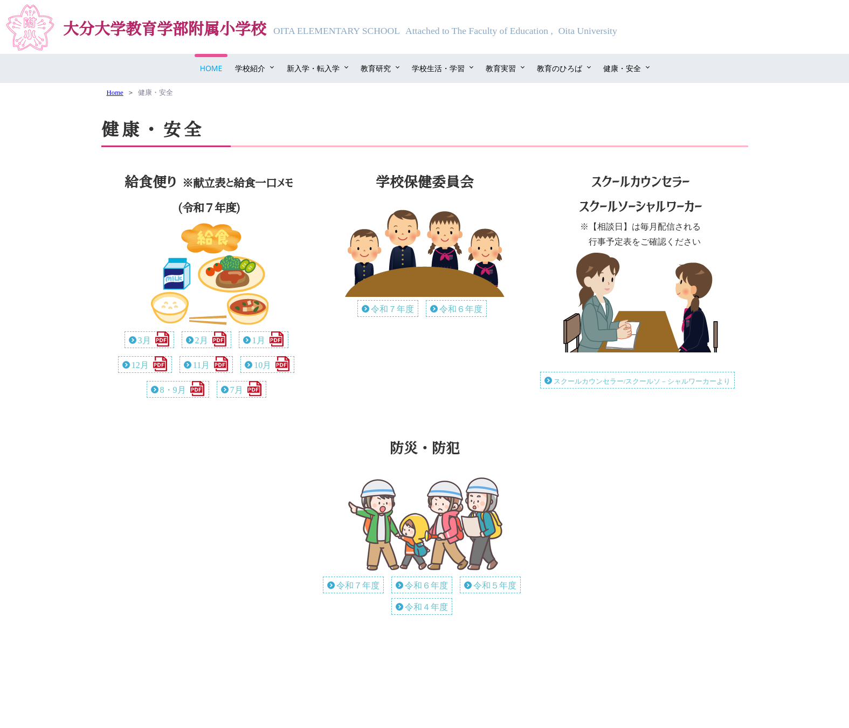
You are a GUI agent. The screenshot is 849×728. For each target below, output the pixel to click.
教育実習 (501, 68)
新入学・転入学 (313, 68)
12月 (140, 365)
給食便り (151, 182)
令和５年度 (494, 585)
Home (211, 68)
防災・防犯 (425, 448)
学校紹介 (250, 68)
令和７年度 (392, 309)
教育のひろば (559, 68)
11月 (201, 365)
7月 (236, 389)
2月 (201, 340)
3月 (144, 340)
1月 (258, 340)
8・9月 (173, 389)
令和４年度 (426, 607)
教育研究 (376, 68)
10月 (262, 365)
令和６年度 (460, 309)
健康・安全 (622, 68)
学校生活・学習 (438, 68)
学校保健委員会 (425, 182)
